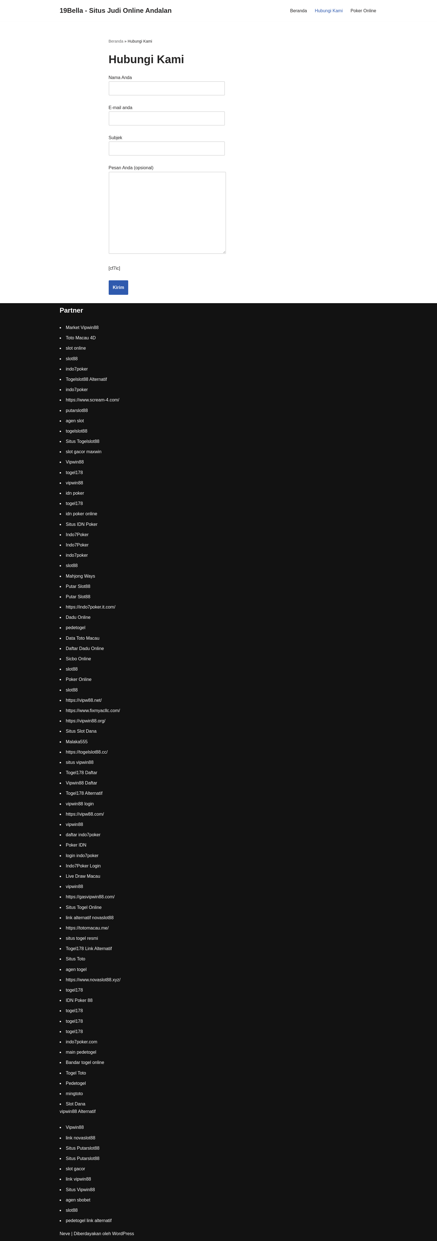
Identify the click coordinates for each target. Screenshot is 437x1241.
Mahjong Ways (80, 576)
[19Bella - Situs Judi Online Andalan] (116, 10)
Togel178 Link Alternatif (89, 948)
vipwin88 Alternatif (78, 1111)
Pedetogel (76, 1083)
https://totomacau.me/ (87, 928)
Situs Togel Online (84, 907)
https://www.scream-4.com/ (92, 400)
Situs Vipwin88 (80, 1189)
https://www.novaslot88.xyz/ (93, 980)
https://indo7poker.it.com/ (90, 607)
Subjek (167, 143)
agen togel (76, 969)
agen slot (75, 420)
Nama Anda (167, 83)
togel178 (74, 472)
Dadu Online (78, 617)
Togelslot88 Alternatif (86, 379)
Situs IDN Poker (82, 524)
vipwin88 (74, 483)
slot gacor (75, 1169)
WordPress (123, 1234)
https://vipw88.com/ (85, 814)
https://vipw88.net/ (84, 700)
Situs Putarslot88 (82, 1148)
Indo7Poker (77, 535)
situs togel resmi (82, 938)
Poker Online (364, 10)
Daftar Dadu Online (85, 648)
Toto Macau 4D (81, 338)
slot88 (72, 358)
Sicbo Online (78, 659)
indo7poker (77, 369)
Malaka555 (77, 741)
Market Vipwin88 (82, 327)
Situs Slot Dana (81, 731)
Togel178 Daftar (81, 773)
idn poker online (81, 514)
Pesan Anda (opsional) (167, 210)
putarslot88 (77, 410)
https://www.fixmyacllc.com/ (93, 710)
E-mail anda (167, 113)
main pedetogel (81, 1052)
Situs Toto (75, 959)
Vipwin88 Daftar (81, 783)
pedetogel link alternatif (89, 1220)
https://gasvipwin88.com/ (90, 897)
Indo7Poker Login (83, 866)
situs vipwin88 (80, 762)
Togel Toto (76, 1073)
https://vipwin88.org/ (85, 721)
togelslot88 (76, 431)
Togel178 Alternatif (84, 793)
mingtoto (74, 1094)
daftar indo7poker (83, 835)
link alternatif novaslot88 (90, 917)
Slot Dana (75, 1104)
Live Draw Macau (83, 876)
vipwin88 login (80, 803)
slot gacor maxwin (83, 452)
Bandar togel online (85, 1062)
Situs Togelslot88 (82, 441)
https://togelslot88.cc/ (87, 752)
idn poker (75, 493)
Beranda (298, 10)
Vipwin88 (75, 462)
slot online (76, 348)
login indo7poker (82, 855)
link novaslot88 (80, 1137)
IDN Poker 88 (79, 1000)
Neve (65, 1234)
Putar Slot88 (78, 586)
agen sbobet (78, 1200)
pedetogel (75, 628)
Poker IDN (76, 845)
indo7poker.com (81, 1042)
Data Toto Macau (82, 638)
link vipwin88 (78, 1179)
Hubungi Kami (329, 10)
